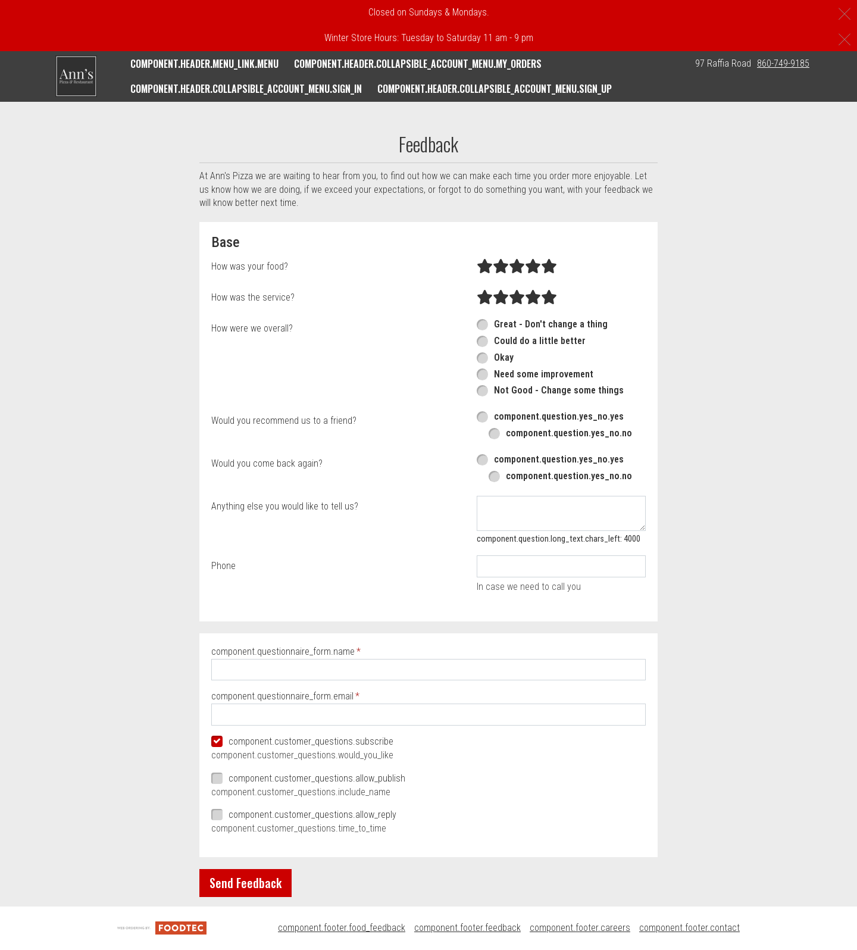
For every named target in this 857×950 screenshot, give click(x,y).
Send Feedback (245, 883)
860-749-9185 (783, 63)
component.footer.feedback (467, 927)
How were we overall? (252, 328)
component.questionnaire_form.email (282, 696)
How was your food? (249, 266)
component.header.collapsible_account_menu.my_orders (418, 64)
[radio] (485, 266)
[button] (76, 76)
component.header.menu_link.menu (204, 64)
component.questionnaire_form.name (283, 651)
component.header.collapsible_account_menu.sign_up (494, 89)
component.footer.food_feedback (341, 927)
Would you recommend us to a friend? (283, 420)
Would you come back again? (267, 463)
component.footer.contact (689, 927)
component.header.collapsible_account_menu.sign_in (246, 89)
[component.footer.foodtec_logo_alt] (162, 927)
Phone (223, 565)
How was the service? (253, 297)
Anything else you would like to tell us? (284, 506)
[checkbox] (428, 742)
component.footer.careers (580, 927)
